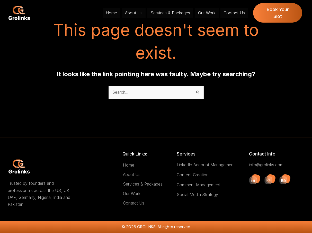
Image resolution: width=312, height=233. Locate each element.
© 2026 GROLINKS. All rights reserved (156, 227)
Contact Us (234, 12)
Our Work (207, 12)
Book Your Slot (278, 13)
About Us (133, 12)
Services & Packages (170, 12)
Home (111, 12)
